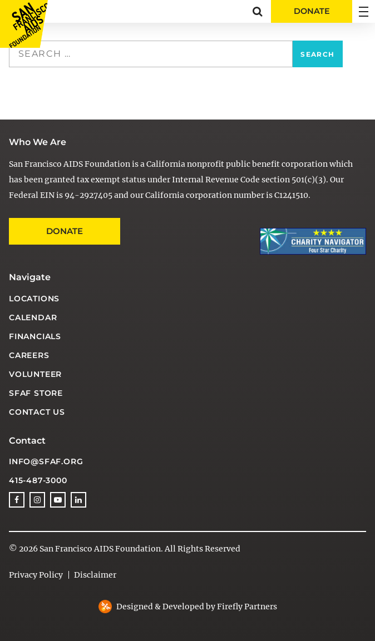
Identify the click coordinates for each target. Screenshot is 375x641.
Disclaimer (95, 575)
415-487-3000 (38, 480)
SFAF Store (36, 393)
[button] (257, 11)
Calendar (33, 317)
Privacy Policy (36, 575)
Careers (29, 355)
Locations (34, 299)
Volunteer (35, 374)
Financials (35, 336)
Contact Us (37, 412)
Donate (64, 231)
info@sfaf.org (46, 461)
